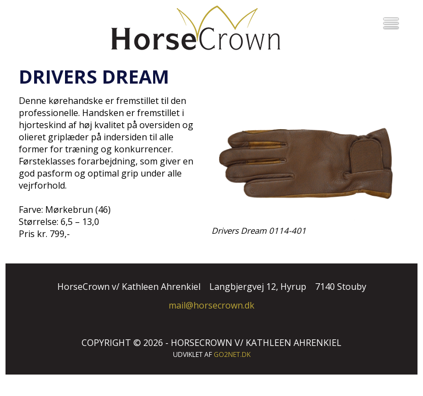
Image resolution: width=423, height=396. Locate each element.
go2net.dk (232, 354)
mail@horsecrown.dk (211, 305)
